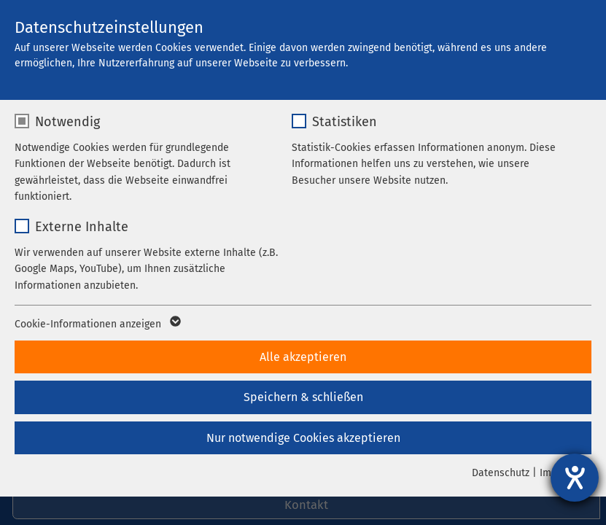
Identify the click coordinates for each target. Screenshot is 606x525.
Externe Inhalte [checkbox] (81, 227)
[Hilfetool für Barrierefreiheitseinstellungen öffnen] (575, 478)
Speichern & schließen (303, 397)
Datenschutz (500, 473)
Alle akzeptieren (303, 357)
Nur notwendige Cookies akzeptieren (303, 438)
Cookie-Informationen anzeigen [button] (97, 324)
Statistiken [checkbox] (344, 122)
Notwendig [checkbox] (67, 122)
